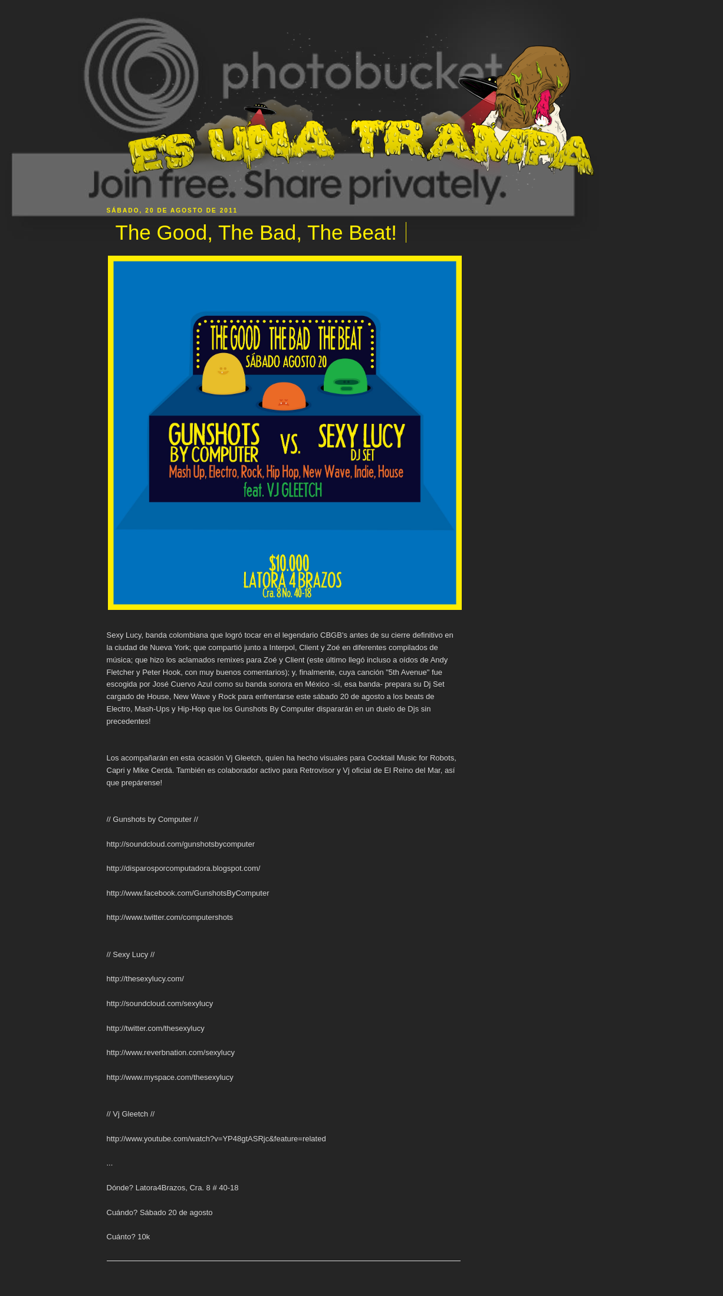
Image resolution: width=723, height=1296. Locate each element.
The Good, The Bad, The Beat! (256, 232)
